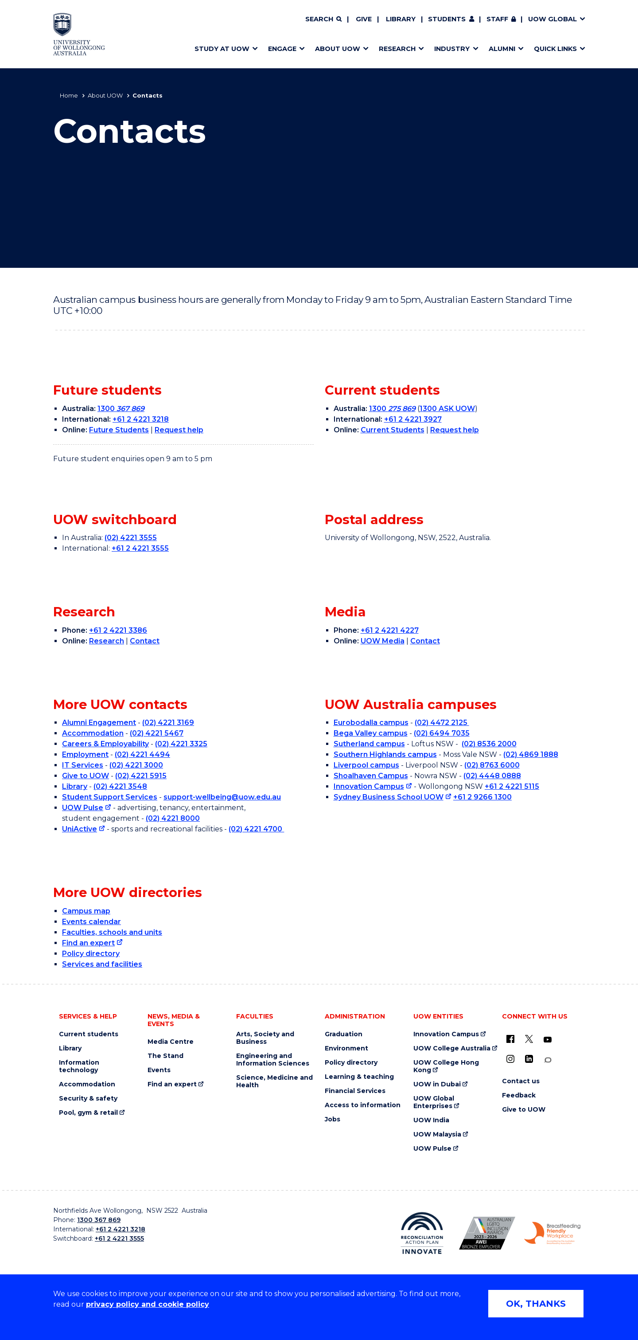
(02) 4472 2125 (442, 722)
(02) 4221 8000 (173, 818)
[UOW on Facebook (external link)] (510, 1038)
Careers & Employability (105, 744)
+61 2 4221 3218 (141, 419)
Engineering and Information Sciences (272, 1059)
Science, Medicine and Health (274, 1081)
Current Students (392, 430)
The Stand (165, 1056)
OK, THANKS (536, 1303)
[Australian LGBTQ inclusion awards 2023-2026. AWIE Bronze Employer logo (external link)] (487, 1233)
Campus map (86, 911)
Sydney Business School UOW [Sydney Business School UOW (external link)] (388, 797)
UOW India (431, 1120)
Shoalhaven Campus (371, 776)
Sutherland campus (369, 744)
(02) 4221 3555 (131, 537)
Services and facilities (102, 964)
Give (364, 19)
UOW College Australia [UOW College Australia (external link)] (451, 1048)
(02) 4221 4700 (256, 829)
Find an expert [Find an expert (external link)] (88, 943)
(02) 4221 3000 (136, 765)
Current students (88, 1034)
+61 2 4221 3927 (413, 419)
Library (401, 19)
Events (159, 1070)
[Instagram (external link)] (510, 1058)
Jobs (332, 1119)
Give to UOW (85, 776)
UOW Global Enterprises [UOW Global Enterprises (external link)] (433, 1102)
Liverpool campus (366, 765)
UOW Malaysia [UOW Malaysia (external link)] (437, 1134)
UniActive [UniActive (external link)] (79, 829)
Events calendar (91, 921)
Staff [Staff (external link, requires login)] (497, 19)
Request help (179, 430)
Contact (145, 641)
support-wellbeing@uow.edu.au (222, 797)
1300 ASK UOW (447, 408)
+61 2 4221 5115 (512, 786)
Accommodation (93, 733)
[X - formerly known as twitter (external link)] (529, 1038)
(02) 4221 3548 (120, 786)
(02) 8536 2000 (489, 744)
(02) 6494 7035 (442, 733)
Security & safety (88, 1098)
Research (106, 641)
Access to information (363, 1105)
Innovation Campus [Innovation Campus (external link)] (369, 786)
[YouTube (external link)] (547, 1039)
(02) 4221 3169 (168, 722)
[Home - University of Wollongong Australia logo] (79, 34)
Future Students (119, 430)
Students (447, 19)
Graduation (343, 1034)
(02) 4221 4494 (142, 754)
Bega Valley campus (371, 733)
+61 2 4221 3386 (118, 630)
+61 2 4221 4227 (390, 630)
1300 (120, 408)
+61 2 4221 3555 (140, 548)
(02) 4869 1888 (530, 754)
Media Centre (171, 1042)
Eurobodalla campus (371, 722)
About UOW (105, 95)
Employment (85, 754)
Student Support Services (109, 797)
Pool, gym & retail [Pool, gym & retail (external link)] (88, 1113)
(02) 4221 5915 (141, 776)
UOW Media (383, 641)
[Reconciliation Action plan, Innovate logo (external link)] (422, 1233)
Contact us (521, 1081)
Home (69, 95)
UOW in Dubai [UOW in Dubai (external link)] (437, 1084)
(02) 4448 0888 (492, 776)
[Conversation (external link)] (547, 1060)
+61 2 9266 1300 (482, 797)
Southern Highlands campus (385, 754)
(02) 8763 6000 (492, 765)
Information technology (79, 1066)
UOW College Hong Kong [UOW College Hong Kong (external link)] (446, 1066)
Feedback (519, 1095)
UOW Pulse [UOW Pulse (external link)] (82, 807)
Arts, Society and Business (265, 1038)
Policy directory (91, 953)
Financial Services (355, 1091)
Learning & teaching (359, 1077)
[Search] (323, 19)
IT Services (82, 765)
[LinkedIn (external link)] (529, 1058)
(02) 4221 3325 (181, 744)
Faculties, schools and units (112, 932)
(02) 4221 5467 (156, 733)
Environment (346, 1048)
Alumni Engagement (99, 722)
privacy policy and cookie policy (147, 1304)
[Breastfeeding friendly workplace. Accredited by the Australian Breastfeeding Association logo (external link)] (552, 1233)
